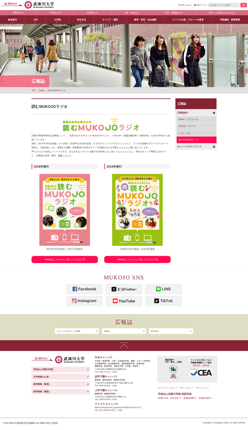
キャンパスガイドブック (189, 146)
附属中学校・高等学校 (168, 398)
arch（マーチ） (187, 126)
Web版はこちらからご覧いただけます (63, 259)
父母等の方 (92, 12)
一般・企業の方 (131, 12)
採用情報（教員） (42, 384)
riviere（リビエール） (189, 119)
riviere (107, 331)
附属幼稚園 (189, 398)
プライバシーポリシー (168, 388)
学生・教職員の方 (174, 12)
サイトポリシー (187, 388)
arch (154, 331)
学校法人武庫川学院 (43, 369)
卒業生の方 (55, 12)
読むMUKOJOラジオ (188, 139)
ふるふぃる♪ (184, 133)
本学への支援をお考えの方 (222, 12)
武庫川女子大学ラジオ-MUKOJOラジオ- (89, 135)
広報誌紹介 (182, 112)
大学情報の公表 (41, 377)
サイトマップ (203, 388)
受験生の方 (18, 12)
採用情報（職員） (42, 391)
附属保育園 (204, 398)
